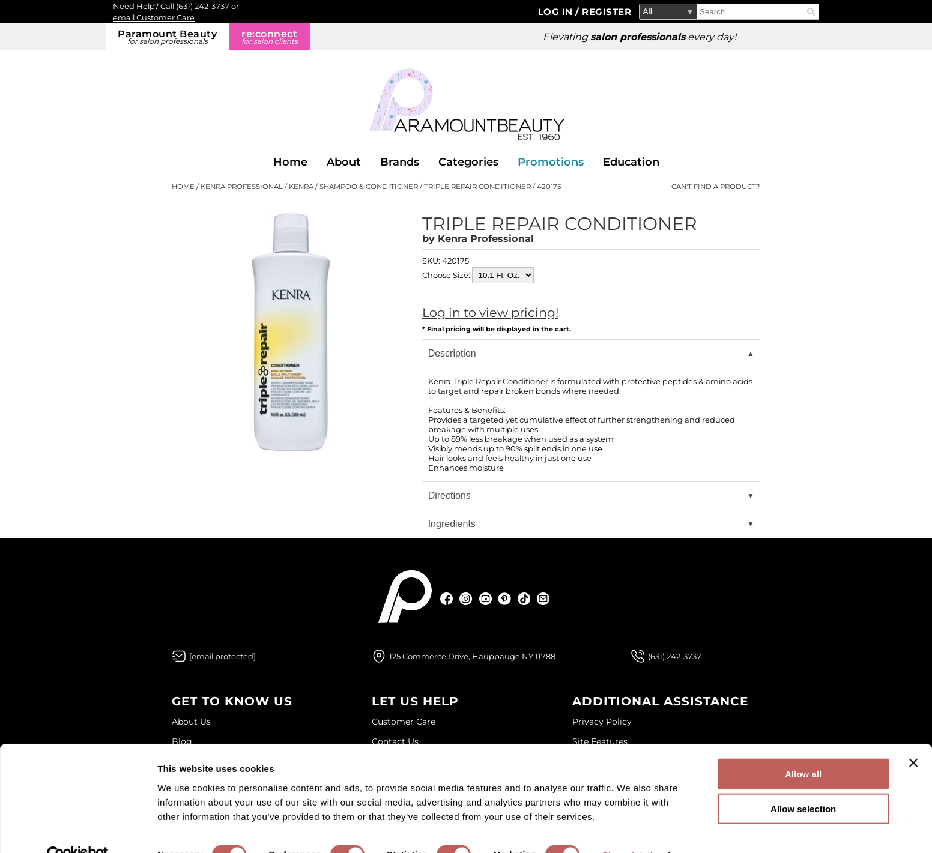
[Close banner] (913, 736)
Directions (449, 495)
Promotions (551, 162)
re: (269, 37)
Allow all (803, 748)
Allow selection (803, 783)
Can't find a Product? (715, 186)
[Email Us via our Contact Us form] (222, 656)
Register (606, 11)
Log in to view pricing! (490, 312)
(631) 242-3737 (202, 6)
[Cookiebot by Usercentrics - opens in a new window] (77, 830)
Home (290, 162)
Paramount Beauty (167, 37)
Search (811, 12)
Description (452, 353)
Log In (557, 11)
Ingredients (452, 524)
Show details (630, 829)
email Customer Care (154, 17)
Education (631, 162)
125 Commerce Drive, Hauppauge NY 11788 (472, 656)
